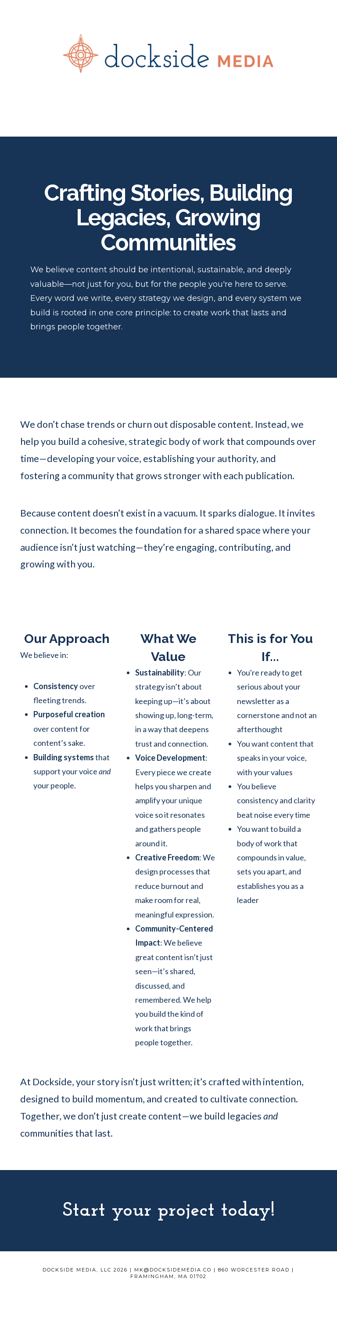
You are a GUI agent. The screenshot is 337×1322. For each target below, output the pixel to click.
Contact (192, 1289)
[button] (168, 123)
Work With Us (152, 1289)
